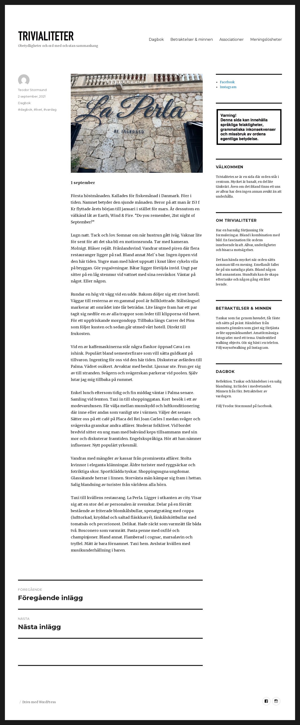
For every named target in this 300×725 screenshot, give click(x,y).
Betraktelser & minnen (191, 39)
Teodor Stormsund (32, 90)
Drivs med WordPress (39, 702)
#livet (38, 109)
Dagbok (156, 39)
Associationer (231, 39)
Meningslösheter (266, 39)
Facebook (227, 82)
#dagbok (25, 109)
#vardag (50, 109)
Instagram (228, 87)
